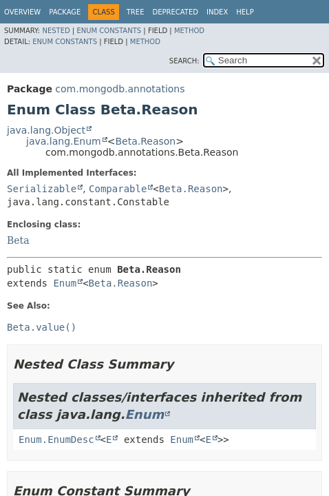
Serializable (41, 188)
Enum (64, 283)
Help (244, 12)
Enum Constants (108, 30)
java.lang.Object (46, 130)
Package (65, 12)
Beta (18, 240)
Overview (22, 12)
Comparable (118, 188)
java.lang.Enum (63, 141)
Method (189, 30)
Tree (136, 12)
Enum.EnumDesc (56, 439)
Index (217, 12)
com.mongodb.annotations (119, 88)
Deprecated (175, 12)
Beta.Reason (145, 141)
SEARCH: (184, 61)
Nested (56, 30)
